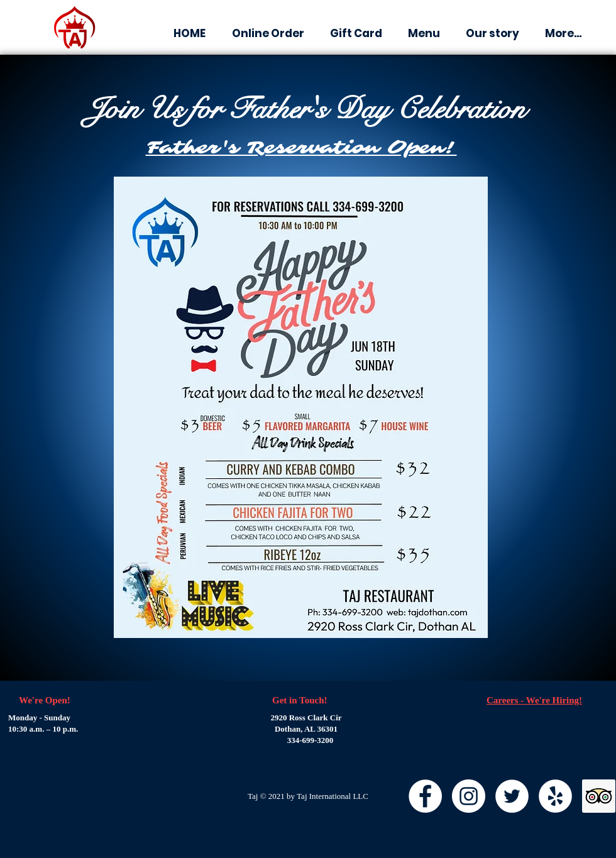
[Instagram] (468, 796)
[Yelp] (555, 796)
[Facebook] (425, 796)
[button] (356, 34)
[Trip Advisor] (598, 796)
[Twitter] (512, 796)
